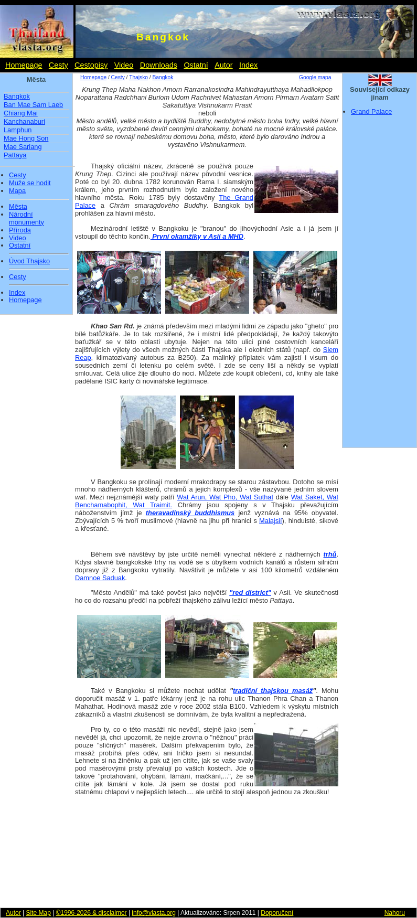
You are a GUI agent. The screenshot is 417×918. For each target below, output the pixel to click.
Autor (223, 65)
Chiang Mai (21, 113)
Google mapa (315, 77)
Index (248, 65)
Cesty (58, 65)
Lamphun (17, 130)
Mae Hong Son (26, 138)
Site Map (38, 912)
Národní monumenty (26, 218)
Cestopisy (91, 65)
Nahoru (394, 912)
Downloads (158, 65)
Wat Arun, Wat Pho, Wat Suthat (225, 497)
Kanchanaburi (24, 121)
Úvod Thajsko (29, 261)
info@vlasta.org (154, 912)
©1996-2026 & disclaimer (91, 912)
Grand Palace (371, 111)
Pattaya (15, 155)
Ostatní (196, 65)
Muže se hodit (30, 183)
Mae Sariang (23, 147)
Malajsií (270, 521)
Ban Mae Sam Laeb (33, 105)
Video (124, 65)
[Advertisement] (379, 284)
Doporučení (277, 912)
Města (18, 206)
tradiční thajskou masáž (273, 691)
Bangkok (17, 96)
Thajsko (138, 77)
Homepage (23, 65)
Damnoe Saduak (100, 578)
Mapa (17, 191)
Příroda (20, 230)
